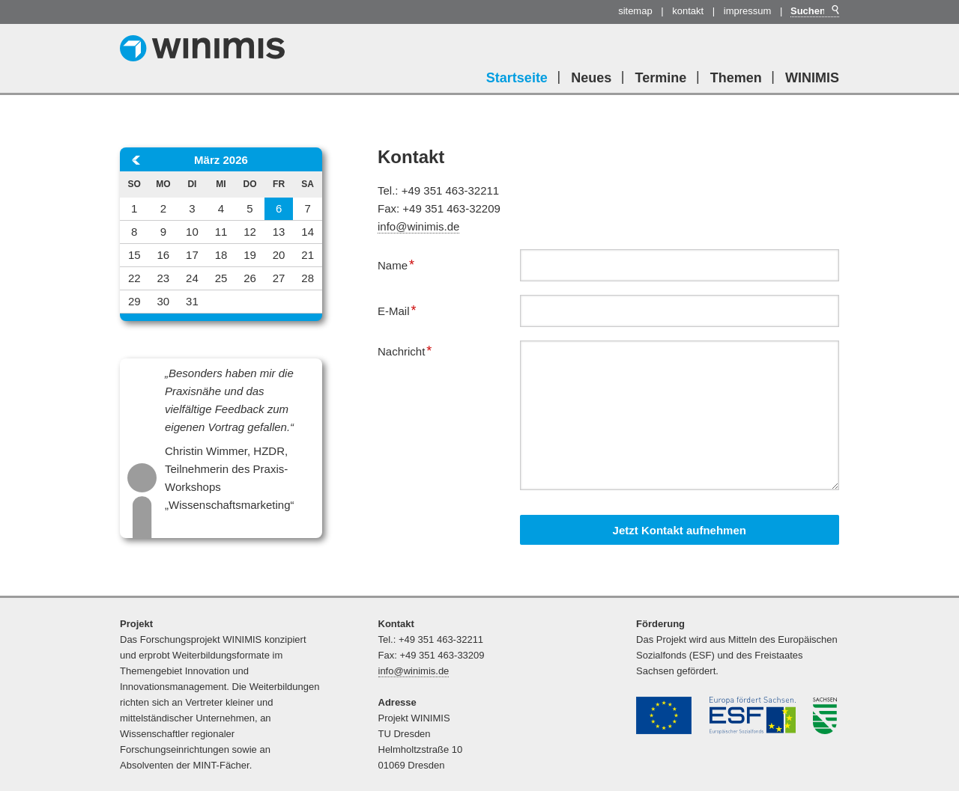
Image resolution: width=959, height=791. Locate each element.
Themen (736, 77)
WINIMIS (812, 77)
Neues (591, 77)
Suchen (834, 10)
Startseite (517, 77)
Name (402, 263)
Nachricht (405, 349)
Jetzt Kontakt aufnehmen (679, 530)
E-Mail (402, 309)
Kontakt (688, 10)
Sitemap (635, 10)
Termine (661, 77)
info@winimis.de (418, 226)
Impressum (748, 10)
